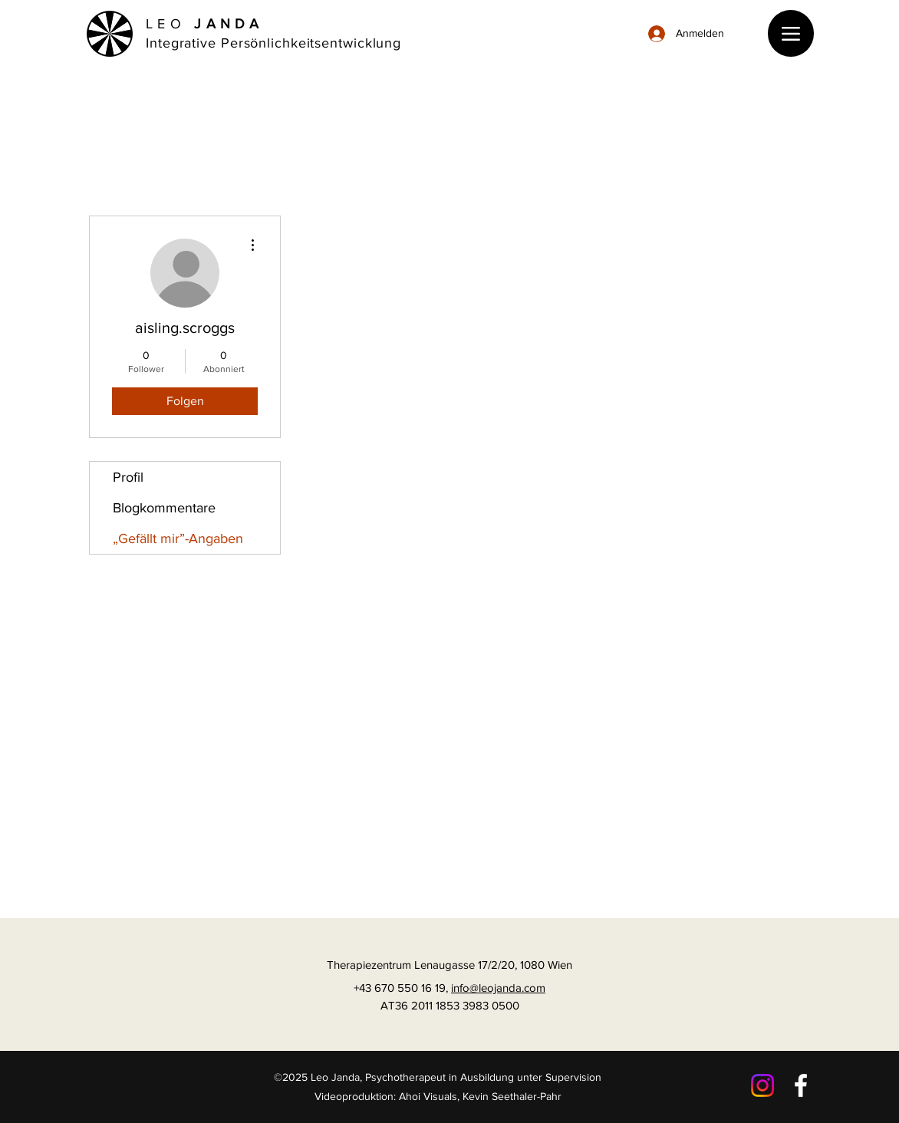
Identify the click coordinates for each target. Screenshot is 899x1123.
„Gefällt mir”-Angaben (178, 538)
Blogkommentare (164, 507)
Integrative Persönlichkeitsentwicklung (273, 43)
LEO (205, 23)
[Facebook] (800, 1085)
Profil (128, 477)
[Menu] (791, 33)
